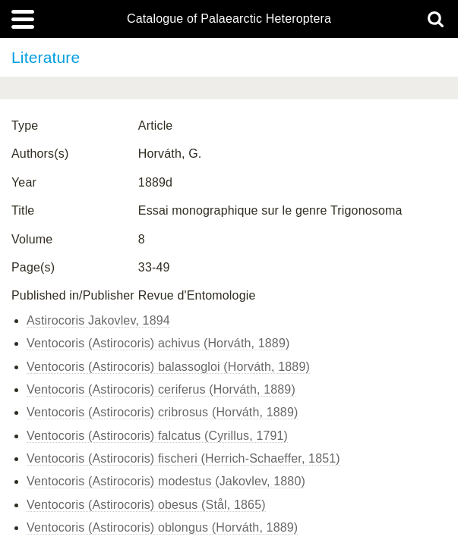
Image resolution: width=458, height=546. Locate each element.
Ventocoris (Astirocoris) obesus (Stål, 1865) (146, 504)
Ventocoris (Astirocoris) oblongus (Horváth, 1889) (162, 527)
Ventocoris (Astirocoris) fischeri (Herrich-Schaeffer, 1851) (183, 458)
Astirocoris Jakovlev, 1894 (98, 320)
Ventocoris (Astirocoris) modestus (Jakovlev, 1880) (166, 481)
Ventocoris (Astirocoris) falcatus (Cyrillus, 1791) (157, 435)
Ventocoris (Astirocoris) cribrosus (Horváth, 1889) (162, 412)
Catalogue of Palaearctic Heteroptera (229, 19)
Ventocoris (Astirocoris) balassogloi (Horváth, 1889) (168, 366)
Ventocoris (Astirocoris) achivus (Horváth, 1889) (158, 343)
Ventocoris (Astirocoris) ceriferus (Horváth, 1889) (161, 389)
